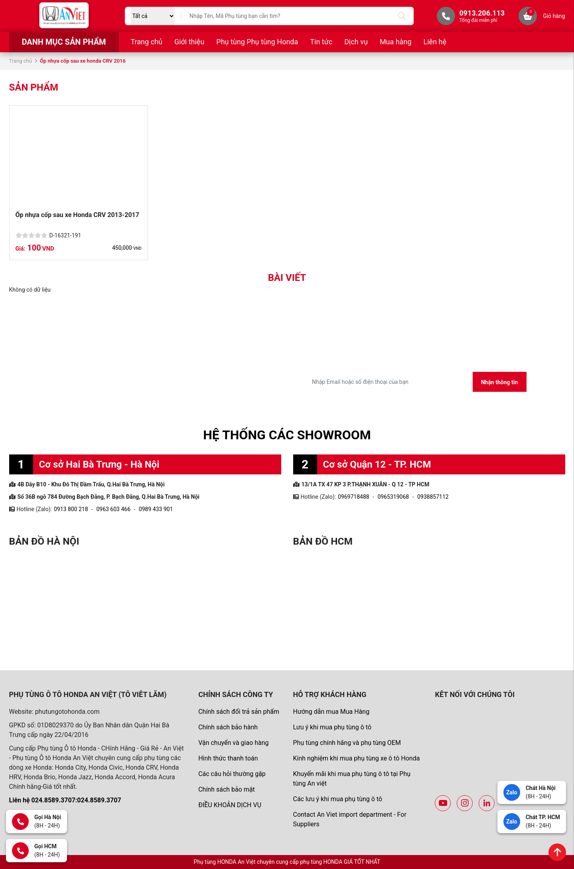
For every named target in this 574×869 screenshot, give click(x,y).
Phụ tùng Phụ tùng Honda (257, 42)
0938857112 (433, 497)
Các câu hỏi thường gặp (232, 774)
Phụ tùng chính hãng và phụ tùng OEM (346, 743)
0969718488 (353, 497)
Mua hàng (396, 42)
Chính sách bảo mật (226, 789)
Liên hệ (435, 42)
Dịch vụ (356, 42)
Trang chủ (146, 42)
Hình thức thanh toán (228, 758)
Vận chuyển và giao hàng (233, 743)
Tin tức (321, 42)
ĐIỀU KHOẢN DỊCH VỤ (229, 805)
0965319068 (393, 497)
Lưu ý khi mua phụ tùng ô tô (332, 727)
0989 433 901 (156, 509)
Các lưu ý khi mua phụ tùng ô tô (337, 799)
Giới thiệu (189, 42)
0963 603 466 (113, 509)
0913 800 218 (71, 509)
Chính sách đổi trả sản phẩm (238, 711)
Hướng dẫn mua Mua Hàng (331, 711)
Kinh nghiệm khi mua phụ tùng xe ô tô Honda (356, 758)
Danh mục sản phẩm (64, 42)
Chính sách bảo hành (228, 727)
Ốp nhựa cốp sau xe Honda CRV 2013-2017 (77, 215)
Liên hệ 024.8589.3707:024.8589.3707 (65, 800)
